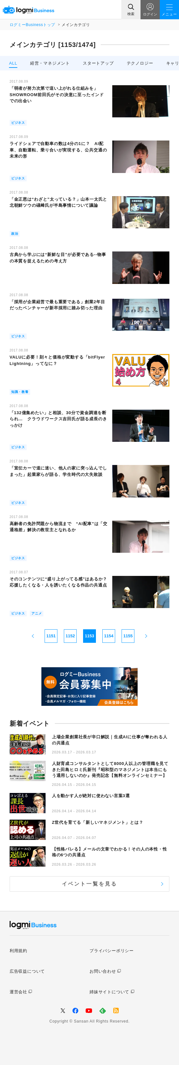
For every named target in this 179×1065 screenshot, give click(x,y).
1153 (89, 635)
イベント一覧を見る (89, 884)
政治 (14, 233)
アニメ (36, 613)
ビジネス (18, 122)
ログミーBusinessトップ (32, 25)
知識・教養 (20, 392)
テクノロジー (140, 63)
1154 (109, 635)
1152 (70, 635)
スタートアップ (98, 63)
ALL (13, 63)
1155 (128, 635)
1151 (51, 635)
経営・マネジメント (50, 63)
